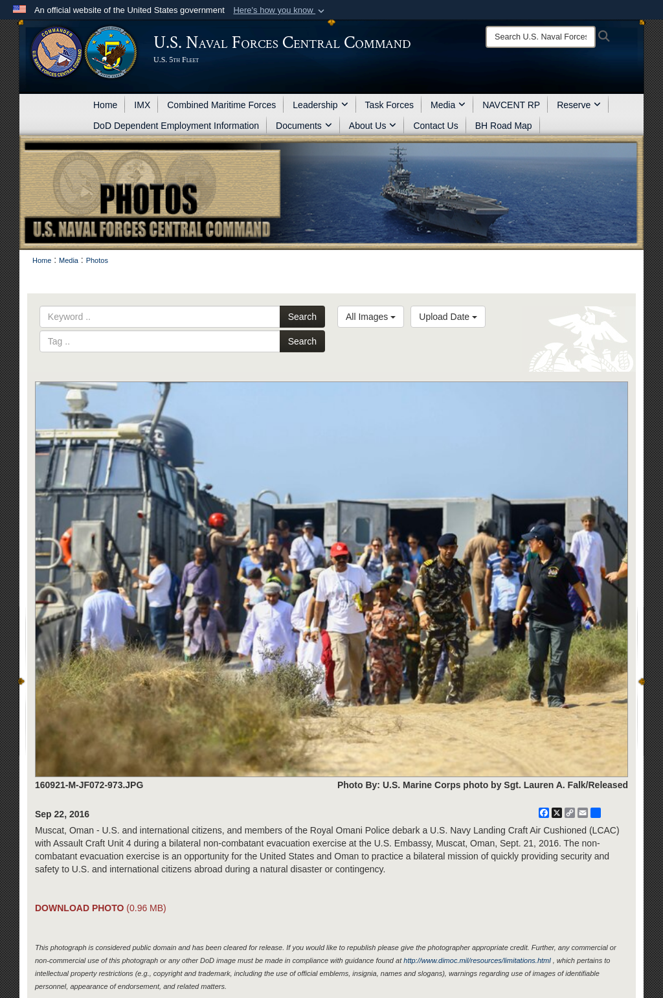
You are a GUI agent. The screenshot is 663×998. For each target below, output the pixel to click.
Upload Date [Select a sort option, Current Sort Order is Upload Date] (448, 317)
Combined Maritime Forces (221, 105)
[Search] (541, 37)
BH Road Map (503, 125)
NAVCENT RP (511, 105)
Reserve (579, 105)
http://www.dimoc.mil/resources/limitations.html (476, 960)
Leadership (320, 105)
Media (448, 105)
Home (105, 105)
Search (302, 317)
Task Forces (389, 105)
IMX (142, 105)
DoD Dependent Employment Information (176, 125)
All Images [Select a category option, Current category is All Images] (371, 317)
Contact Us (435, 125)
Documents (304, 125)
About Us (373, 125)
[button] (280, 10)
